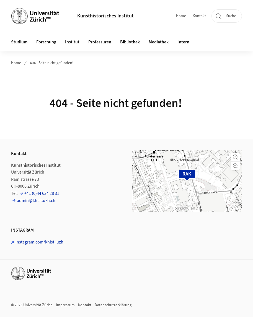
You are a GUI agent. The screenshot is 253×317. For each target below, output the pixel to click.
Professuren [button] (99, 42)
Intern (183, 42)
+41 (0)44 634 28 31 (41, 193)
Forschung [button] (46, 42)
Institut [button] (72, 42)
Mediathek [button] (159, 42)
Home (181, 16)
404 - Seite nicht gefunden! (51, 63)
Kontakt (199, 16)
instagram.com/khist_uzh (39, 242)
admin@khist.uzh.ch (36, 201)
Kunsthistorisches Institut (105, 15)
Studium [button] (19, 42)
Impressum (65, 305)
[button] (235, 157)
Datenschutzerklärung (113, 305)
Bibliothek (130, 42)
